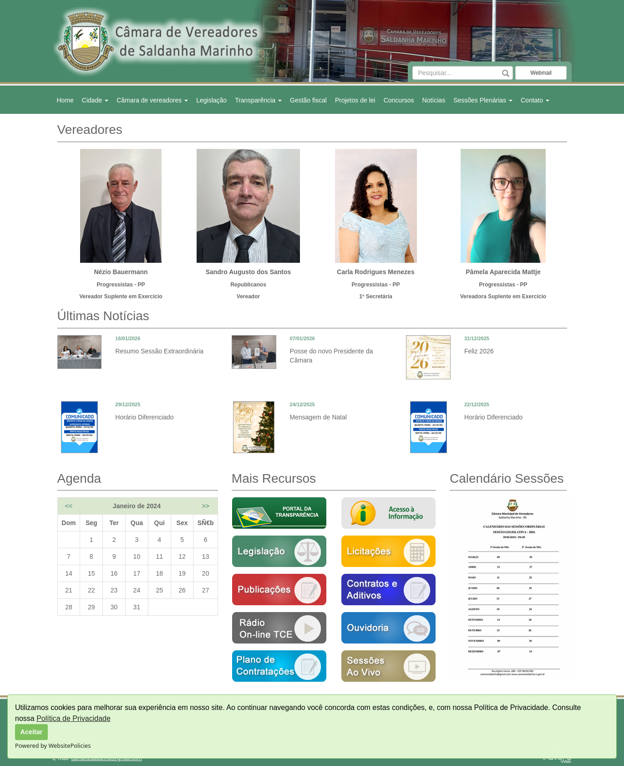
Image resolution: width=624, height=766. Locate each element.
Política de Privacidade (73, 718)
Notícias (434, 100)
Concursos (399, 100)
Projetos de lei (355, 100)
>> (205, 506)
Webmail (541, 73)
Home (65, 100)
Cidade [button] (95, 100)
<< (68, 506)
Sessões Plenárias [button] (482, 100)
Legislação (211, 100)
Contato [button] (535, 100)
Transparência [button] (258, 100)
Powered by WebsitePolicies (53, 745)
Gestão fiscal (308, 100)
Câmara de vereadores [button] (152, 100)
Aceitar (31, 731)
